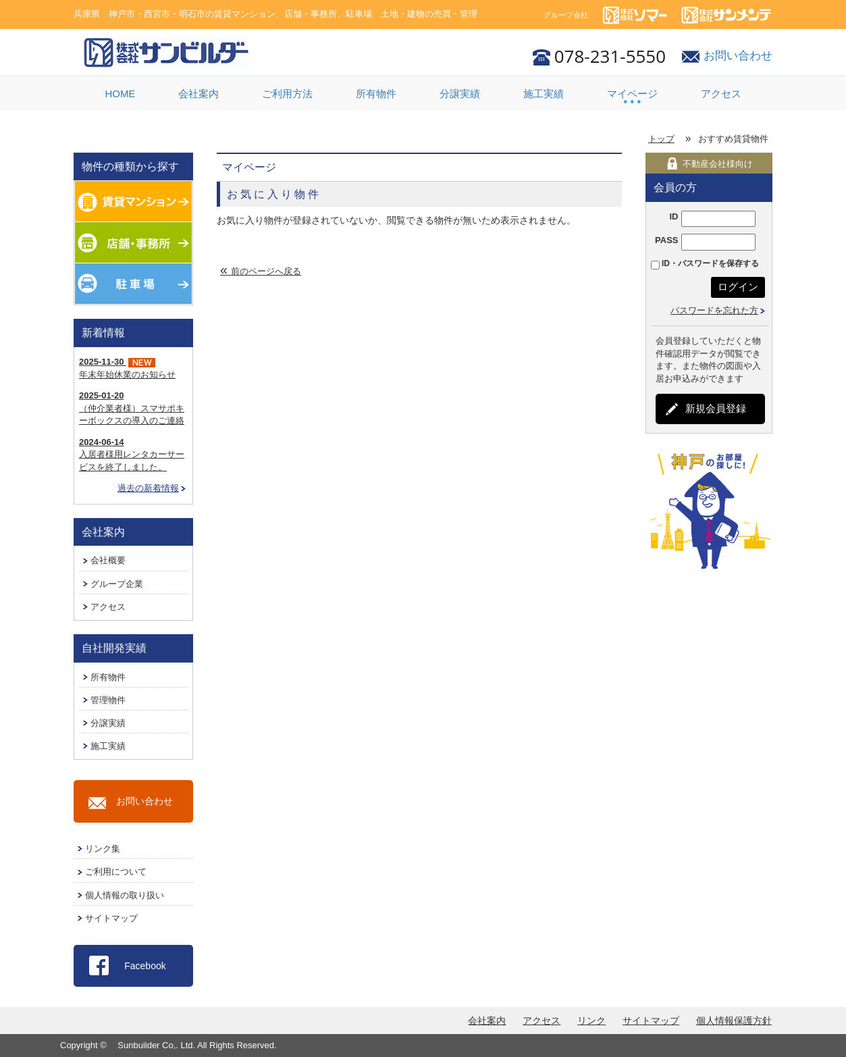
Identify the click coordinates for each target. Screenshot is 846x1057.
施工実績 (543, 93)
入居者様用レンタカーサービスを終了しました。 (131, 454)
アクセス (721, 93)
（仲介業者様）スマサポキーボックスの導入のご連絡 (131, 408)
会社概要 (108, 560)
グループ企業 (116, 584)
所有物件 (376, 93)
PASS (666, 240)
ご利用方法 (287, 93)
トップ (661, 139)
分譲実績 (460, 93)
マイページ (632, 93)
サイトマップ (111, 918)
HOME (120, 93)
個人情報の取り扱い (124, 895)
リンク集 (102, 849)
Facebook (144, 965)
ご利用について (116, 872)
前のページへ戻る (266, 271)
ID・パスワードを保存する (710, 263)
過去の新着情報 (148, 488)
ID (673, 216)
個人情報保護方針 (734, 1020)
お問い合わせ (738, 55)
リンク (591, 1020)
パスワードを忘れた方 (714, 310)
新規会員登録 (715, 408)
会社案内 (198, 93)
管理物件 (108, 700)
